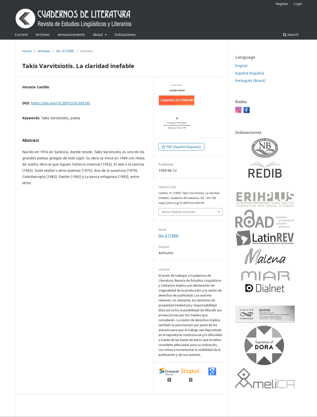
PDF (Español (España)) (183, 147)
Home (26, 51)
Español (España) (249, 73)
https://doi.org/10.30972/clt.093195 (60, 103)
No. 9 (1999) (65, 51)
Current (21, 34)
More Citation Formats (178, 212)
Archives (43, 34)
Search (291, 34)
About (98, 34)
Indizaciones (125, 34)
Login (298, 3)
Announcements (71, 34)
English (241, 65)
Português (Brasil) (250, 80)
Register (282, 3)
